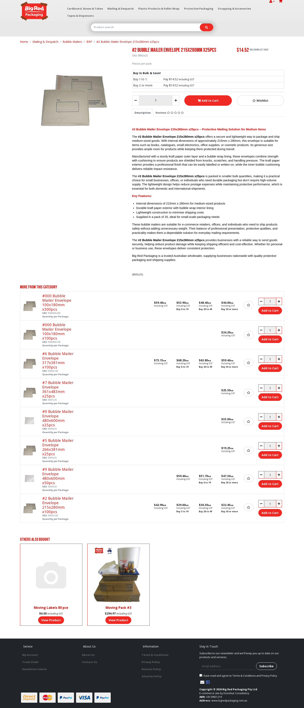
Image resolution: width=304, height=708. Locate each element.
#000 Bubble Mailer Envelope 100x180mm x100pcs (56, 331)
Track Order (30, 662)
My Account (30, 655)
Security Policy (151, 676)
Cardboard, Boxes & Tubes (85, 8)
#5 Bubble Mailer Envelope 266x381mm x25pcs (58, 447)
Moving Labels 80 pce (51, 607)
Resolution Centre (34, 669)
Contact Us (89, 662)
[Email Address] (227, 666)
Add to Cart (208, 100)
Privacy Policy (151, 662)
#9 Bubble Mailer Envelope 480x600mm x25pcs (58, 418)
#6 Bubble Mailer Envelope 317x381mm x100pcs (58, 360)
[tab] (142, 112)
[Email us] (202, 682)
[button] (260, 100)
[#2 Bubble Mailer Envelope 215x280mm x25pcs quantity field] (155, 100)
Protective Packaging (198, 8)
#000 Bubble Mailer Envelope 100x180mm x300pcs (56, 302)
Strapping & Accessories (234, 8)
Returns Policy (151, 669)
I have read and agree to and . (238, 675)
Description (143, 112)
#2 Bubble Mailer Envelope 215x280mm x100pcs (58, 505)
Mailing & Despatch (120, 8)
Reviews (170, 112)
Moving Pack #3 (118, 607)
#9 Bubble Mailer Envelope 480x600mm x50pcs (58, 476)
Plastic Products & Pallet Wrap (158, 8)
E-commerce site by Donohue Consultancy (224, 693)
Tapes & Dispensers (80, 16)
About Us (88, 655)
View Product (51, 620)
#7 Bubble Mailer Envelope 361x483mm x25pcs (58, 389)
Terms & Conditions (155, 655)
